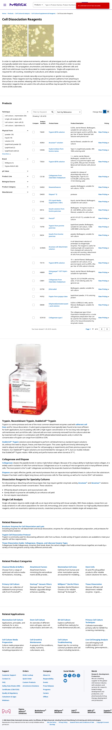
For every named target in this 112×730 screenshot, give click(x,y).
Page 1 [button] (90, 329)
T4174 (42, 263)
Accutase (82, 483)
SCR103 (42, 318)
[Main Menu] (5, 4)
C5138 (42, 177)
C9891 (42, 281)
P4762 (42, 296)
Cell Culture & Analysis (22, 13)
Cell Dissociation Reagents (65, 13)
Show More (6, 154)
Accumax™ (96, 483)
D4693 (42, 194)
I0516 (42, 210)
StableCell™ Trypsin (10, 442)
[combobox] (60, 4)
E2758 (42, 289)
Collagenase (7, 463)
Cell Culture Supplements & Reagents (43, 13)
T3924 (42, 162)
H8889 (42, 272)
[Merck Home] (18, 4)
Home (4, 13)
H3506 (42, 150)
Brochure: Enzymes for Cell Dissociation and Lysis (23, 526)
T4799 (42, 227)
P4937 (42, 218)
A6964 (42, 143)
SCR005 (42, 248)
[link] (11, 675)
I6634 (42, 235)
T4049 (42, 132)
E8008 (42, 305)
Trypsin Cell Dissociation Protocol (16, 535)
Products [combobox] (37, 5)
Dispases (6, 472)
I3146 (42, 201)
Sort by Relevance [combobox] (64, 112)
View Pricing (103, 132)
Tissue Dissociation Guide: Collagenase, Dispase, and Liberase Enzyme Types (35, 543)
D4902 (42, 187)
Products (10, 13)
